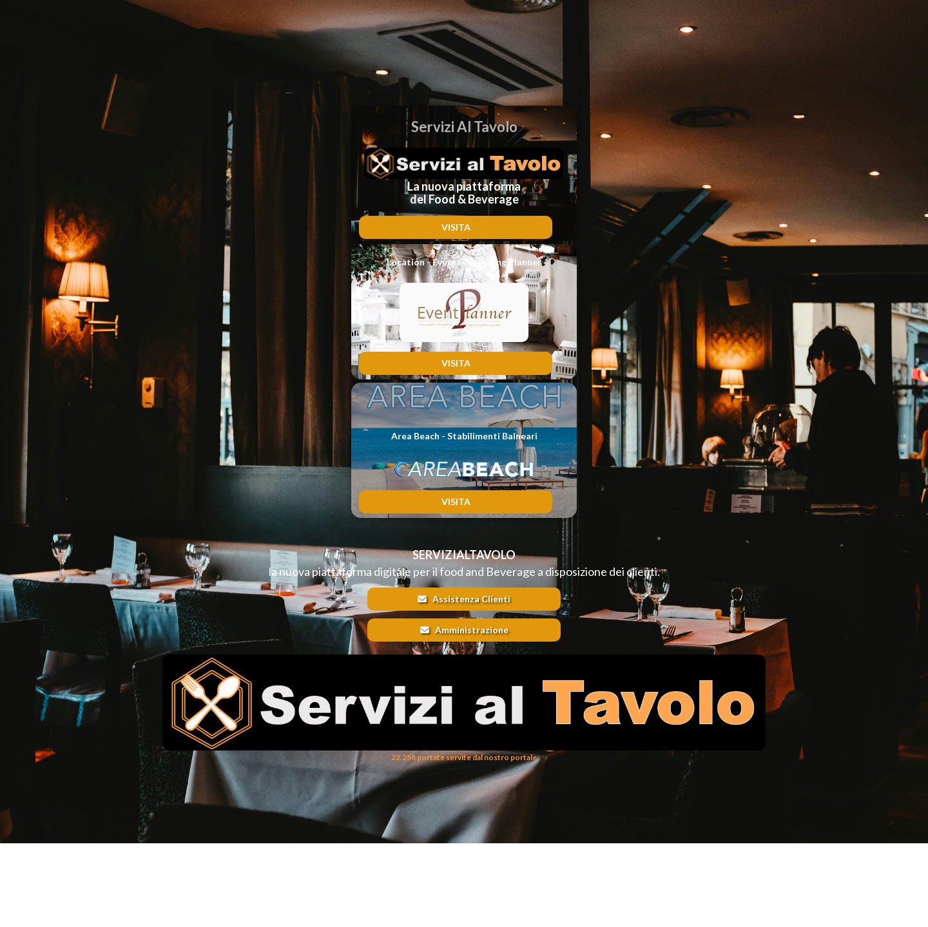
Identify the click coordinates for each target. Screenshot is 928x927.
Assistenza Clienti (464, 598)
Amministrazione (464, 629)
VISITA (455, 227)
